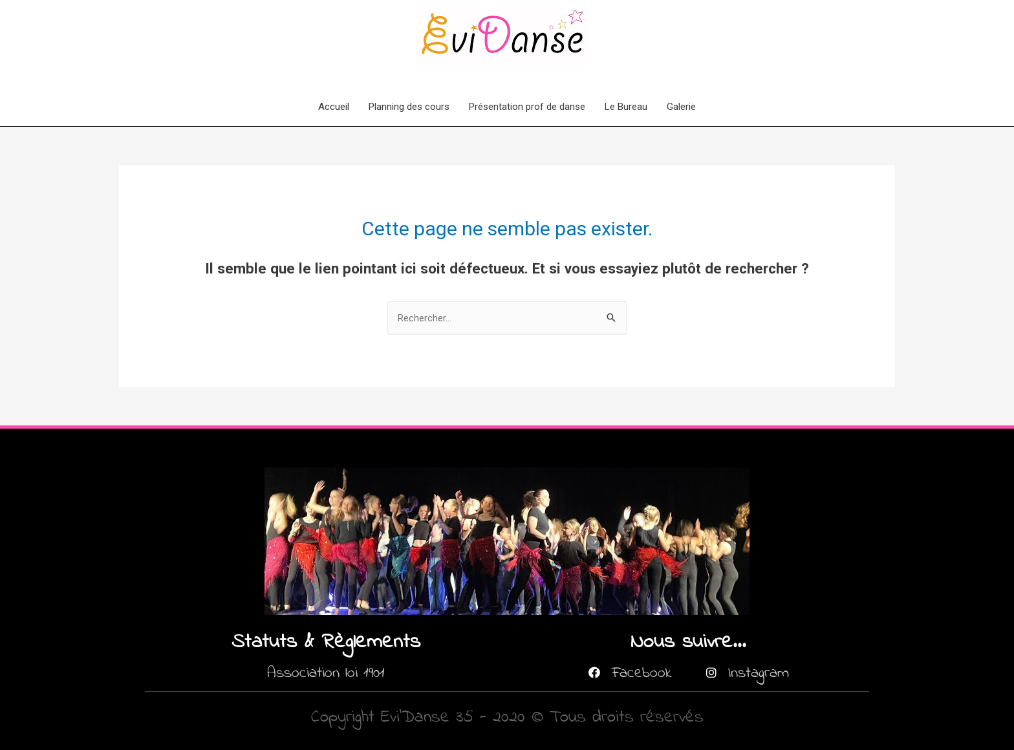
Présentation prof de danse (527, 106)
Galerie (681, 106)
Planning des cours (409, 106)
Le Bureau (626, 106)
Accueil (333, 106)
